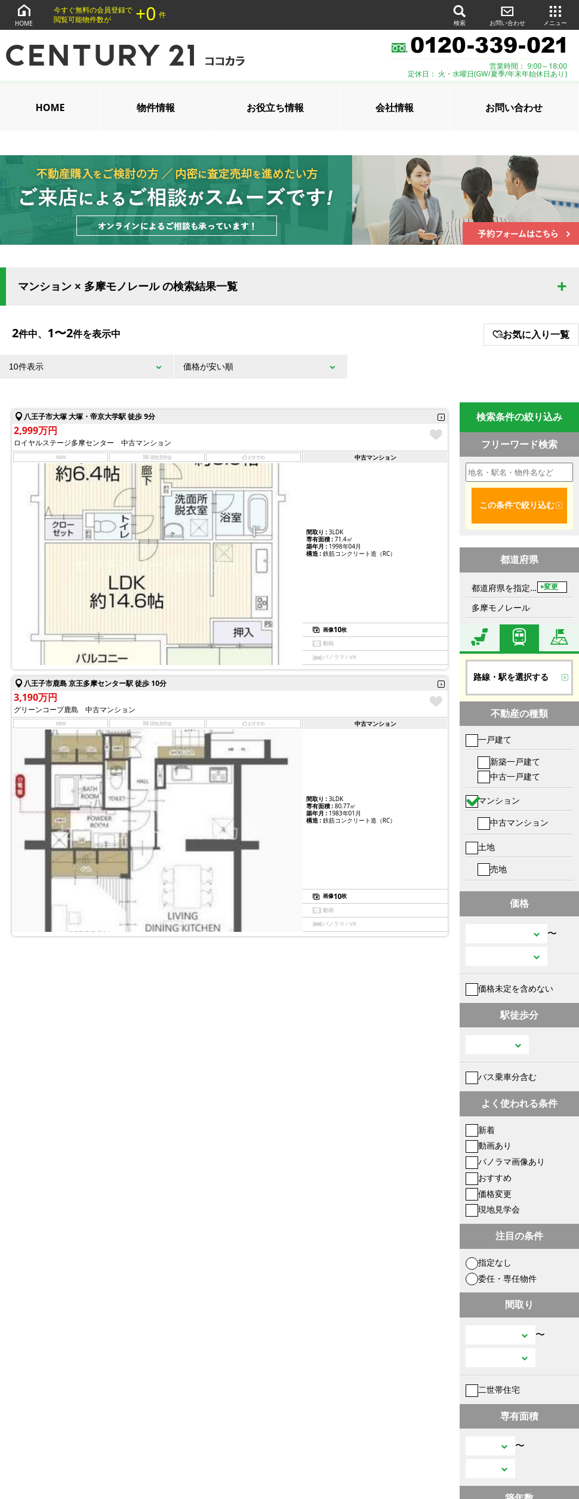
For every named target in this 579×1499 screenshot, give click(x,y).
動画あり (489, 1145)
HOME (24, 14)
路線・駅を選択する (511, 677)
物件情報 (156, 107)
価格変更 (489, 1193)
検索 (459, 14)
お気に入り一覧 (530, 334)
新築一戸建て (509, 761)
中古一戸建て (509, 776)
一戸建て (489, 739)
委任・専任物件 (501, 1278)
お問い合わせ (507, 14)
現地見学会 (493, 1209)
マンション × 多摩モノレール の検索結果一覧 (128, 287)
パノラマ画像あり (505, 1161)
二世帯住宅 (493, 1389)
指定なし (489, 1262)
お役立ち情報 (275, 107)
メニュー (555, 14)
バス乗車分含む (501, 1076)
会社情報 (394, 107)
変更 (551, 587)
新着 (480, 1129)
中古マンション (513, 822)
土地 (480, 846)
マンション (493, 800)
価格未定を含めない (509, 988)
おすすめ (489, 1177)
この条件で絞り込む (517, 505)
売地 (492, 869)
